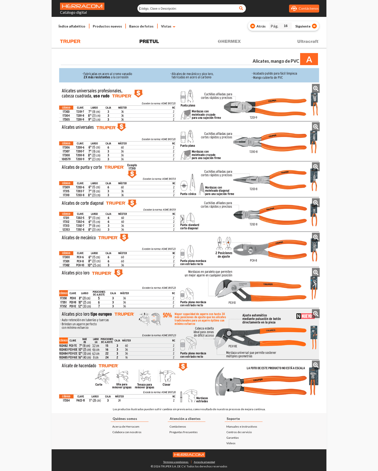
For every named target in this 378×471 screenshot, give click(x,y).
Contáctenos (177, 426)
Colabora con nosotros (127, 432)
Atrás (261, 26)
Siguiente (302, 26)
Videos (231, 443)
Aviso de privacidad (204, 461)
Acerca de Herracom (125, 426)
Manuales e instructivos (241, 426)
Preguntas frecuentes (183, 432)
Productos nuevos (107, 26)
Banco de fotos (141, 26)
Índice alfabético (72, 26)
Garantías (232, 437)
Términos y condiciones (176, 461)
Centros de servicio (239, 432)
